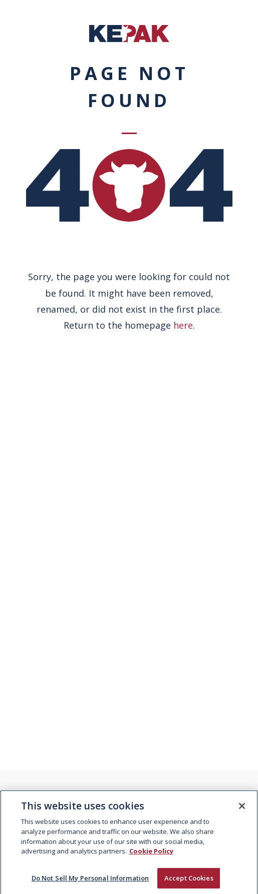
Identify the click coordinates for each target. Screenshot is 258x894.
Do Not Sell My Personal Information (90, 880)
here (183, 325)
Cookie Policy (151, 853)
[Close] (242, 809)
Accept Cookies (188, 880)
